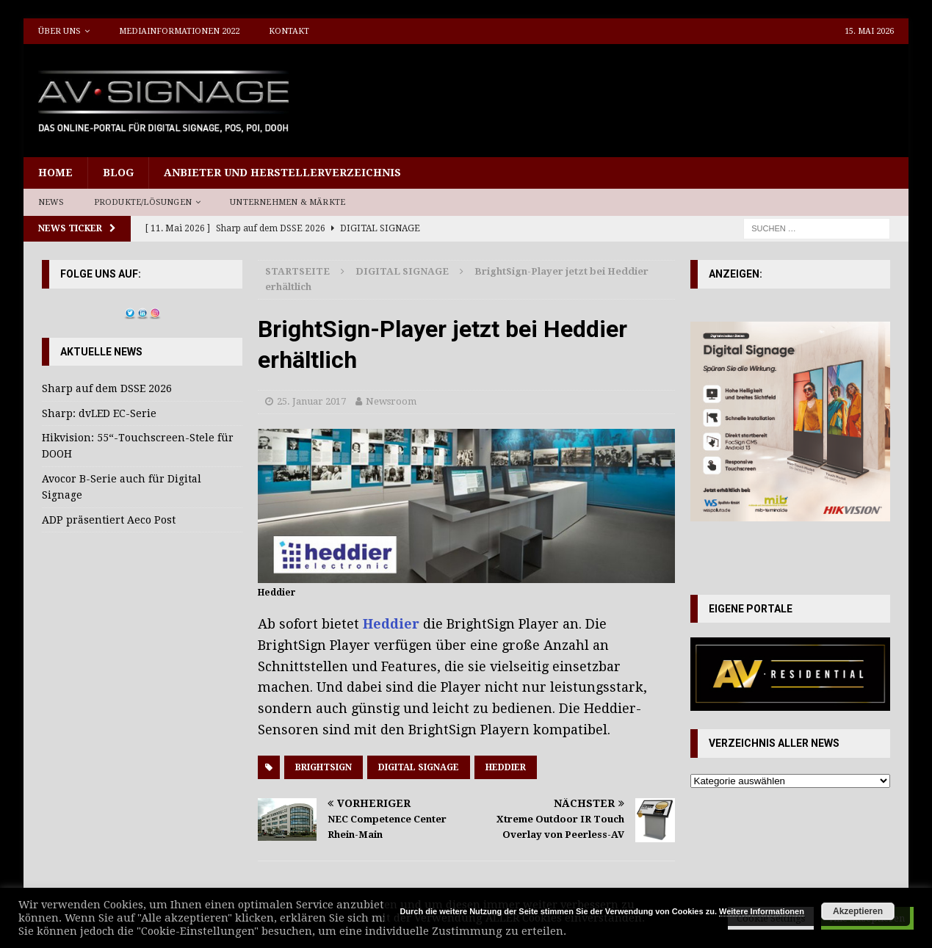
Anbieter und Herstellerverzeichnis (282, 172)
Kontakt (289, 31)
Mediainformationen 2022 (179, 31)
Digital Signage (418, 767)
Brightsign (323, 767)
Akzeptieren (858, 911)
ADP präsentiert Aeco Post (109, 520)
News (51, 202)
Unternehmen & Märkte (287, 202)
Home (55, 172)
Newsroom (391, 401)
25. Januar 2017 (311, 401)
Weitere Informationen (761, 911)
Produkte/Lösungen (143, 202)
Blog (118, 172)
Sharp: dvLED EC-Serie (99, 413)
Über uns (59, 31)
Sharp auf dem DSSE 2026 (107, 388)
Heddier (393, 624)
